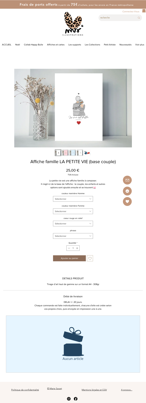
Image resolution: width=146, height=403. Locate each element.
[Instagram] (69, 399)
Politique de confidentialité (25, 389)
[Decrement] (68, 248)
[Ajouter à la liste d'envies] (90, 258)
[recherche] (116, 17)
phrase (73, 230)
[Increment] (77, 248)
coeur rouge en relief (73, 218)
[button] (144, 10)
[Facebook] (75, 399)
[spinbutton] (73, 248)
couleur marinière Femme (73, 206)
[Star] (127, 191)
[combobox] (73, 199)
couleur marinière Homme (73, 193)
